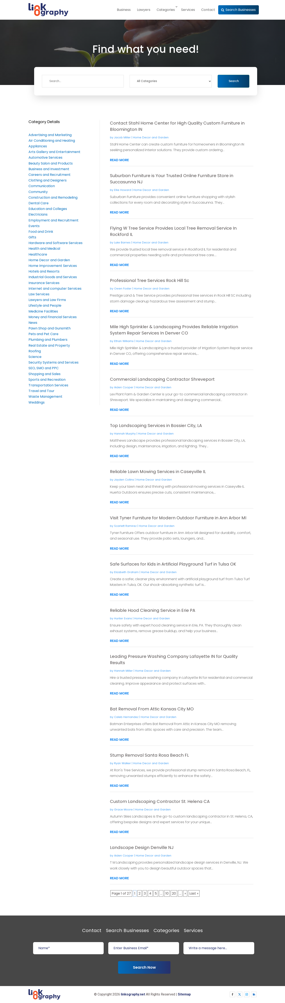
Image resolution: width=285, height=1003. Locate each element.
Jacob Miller (122, 137)
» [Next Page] (185, 893)
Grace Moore (123, 809)
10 (167, 893)
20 (174, 893)
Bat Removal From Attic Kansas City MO (152, 709)
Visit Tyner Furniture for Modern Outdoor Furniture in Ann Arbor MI (178, 518)
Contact (208, 9)
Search (234, 81)
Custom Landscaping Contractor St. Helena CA (160, 801)
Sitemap (184, 994)
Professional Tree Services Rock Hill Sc (149, 280)
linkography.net (133, 994)
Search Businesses (241, 9)
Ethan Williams (124, 341)
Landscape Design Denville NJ (142, 847)
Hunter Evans (123, 618)
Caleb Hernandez (126, 717)
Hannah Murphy (125, 434)
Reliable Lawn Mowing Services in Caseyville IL (158, 471)
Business (124, 9)
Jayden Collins (124, 480)
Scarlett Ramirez (125, 526)
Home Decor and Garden (151, 137)
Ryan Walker (122, 763)
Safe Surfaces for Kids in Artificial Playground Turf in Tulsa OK (173, 564)
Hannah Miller (123, 671)
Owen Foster (123, 289)
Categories (166, 9)
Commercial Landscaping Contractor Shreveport (162, 379)
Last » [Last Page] (193, 893)
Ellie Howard (122, 190)
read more (119, 160)
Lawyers (143, 9)
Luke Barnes (122, 242)
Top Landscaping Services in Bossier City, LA (156, 425)
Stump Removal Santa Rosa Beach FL (149, 755)
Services (188, 9)
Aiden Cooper (123, 387)
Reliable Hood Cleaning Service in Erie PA (152, 610)
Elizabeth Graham (126, 572)
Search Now (144, 967)
